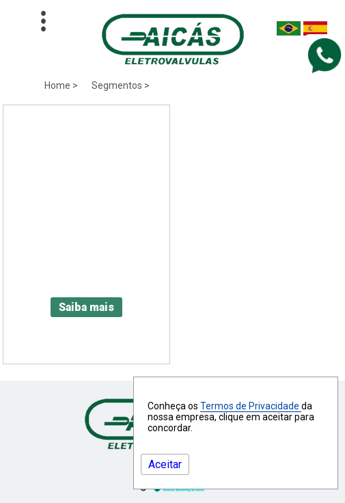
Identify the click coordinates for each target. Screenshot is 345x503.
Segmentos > (121, 85)
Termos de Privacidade (250, 405)
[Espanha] (315, 31)
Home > (61, 85)
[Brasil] (289, 31)
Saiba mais (86, 307)
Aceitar (165, 464)
